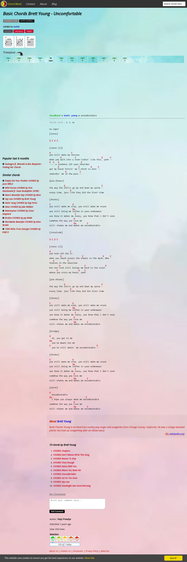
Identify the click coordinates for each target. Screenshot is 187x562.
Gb (114, 59)
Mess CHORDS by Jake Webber (19, 206)
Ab (8, 59)
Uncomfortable (89, 115)
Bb (29, 59)
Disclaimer (78, 551)
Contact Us (65, 551)
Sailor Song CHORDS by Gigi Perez (21, 202)
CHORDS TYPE (10, 21)
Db (61, 59)
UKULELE (19, 31)
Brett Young (70, 115)
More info (90, 558)
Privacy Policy (92, 551)
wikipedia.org (177, 433)
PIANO (29, 31)
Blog (54, 4)
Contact (30, 4)
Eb (82, 59)
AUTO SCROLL (26, 21)
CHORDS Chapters (61, 450)
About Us (53, 551)
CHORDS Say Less (61, 481)
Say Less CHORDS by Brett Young (20, 198)
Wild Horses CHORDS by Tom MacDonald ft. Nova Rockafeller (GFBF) (20, 189)
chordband (54, 115)
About (43, 4)
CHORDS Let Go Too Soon (65, 478)
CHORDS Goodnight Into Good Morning (71, 485)
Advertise (105, 551)
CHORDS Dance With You (64, 466)
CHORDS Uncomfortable (64, 474)
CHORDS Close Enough (63, 462)
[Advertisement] (117, 90)
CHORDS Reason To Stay (64, 458)
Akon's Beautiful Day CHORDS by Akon (23, 195)
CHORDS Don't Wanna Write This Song (71, 454)
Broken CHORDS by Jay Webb (18, 217)
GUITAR (8, 31)
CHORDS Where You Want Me (67, 470)
